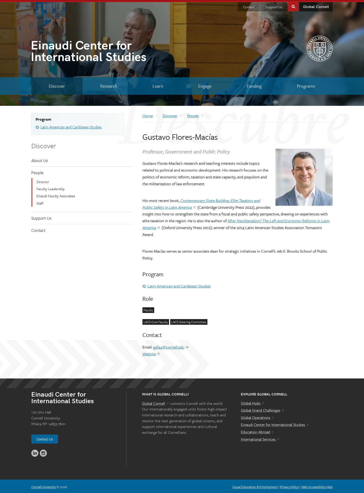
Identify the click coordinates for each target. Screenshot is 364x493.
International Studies (106, 51)
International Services (260, 438)
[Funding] (254, 85)
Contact (249, 5)
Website (151, 352)
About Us (39, 159)
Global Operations (258, 416)
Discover (43, 144)
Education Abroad (258, 431)
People (37, 171)
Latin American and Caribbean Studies (71, 126)
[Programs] (305, 85)
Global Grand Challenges (263, 409)
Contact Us (44, 438)
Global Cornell (316, 6)
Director (42, 180)
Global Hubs (253, 402)
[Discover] (57, 85)
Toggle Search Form (293, 5)
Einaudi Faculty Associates (55, 194)
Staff (40, 202)
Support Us (273, 5)
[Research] (109, 85)
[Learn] (158, 85)
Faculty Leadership (50, 187)
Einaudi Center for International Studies (275, 423)
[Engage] (205, 85)
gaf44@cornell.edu (171, 346)
